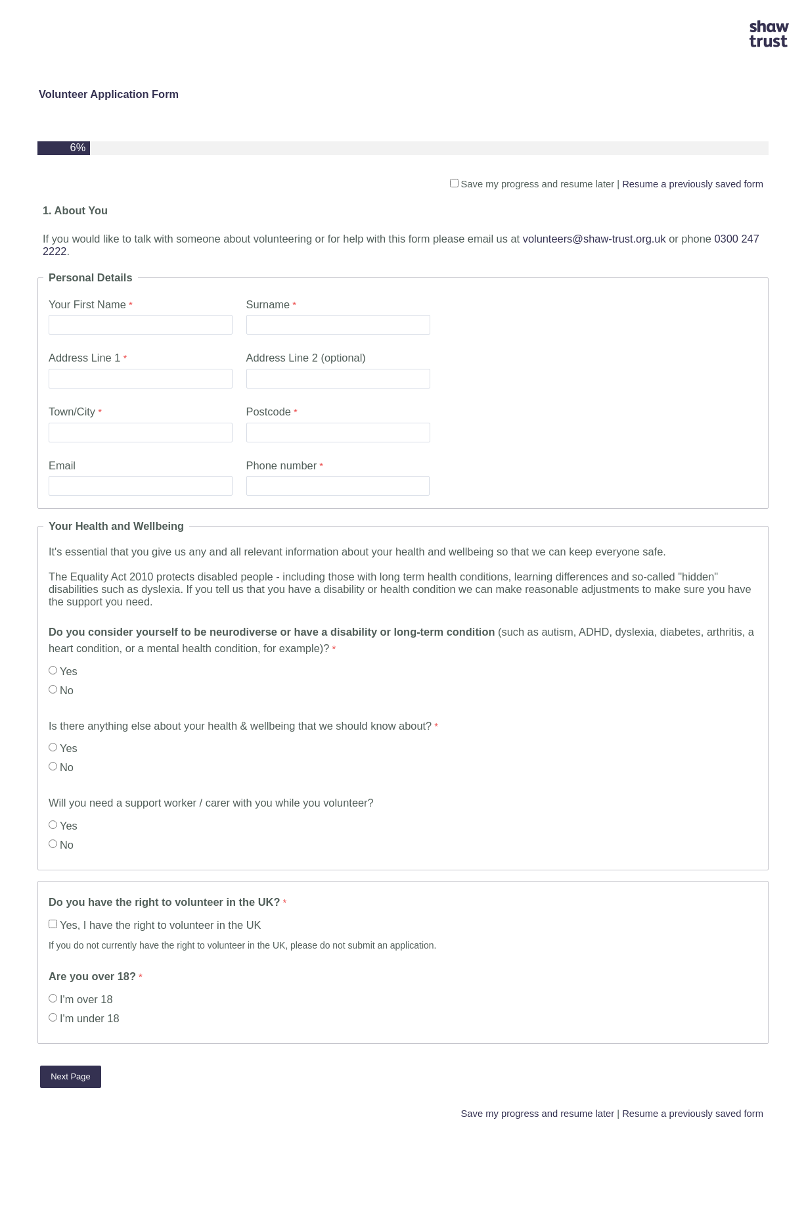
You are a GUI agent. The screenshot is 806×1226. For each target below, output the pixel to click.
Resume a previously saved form (692, 184)
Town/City (72, 411)
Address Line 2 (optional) (306, 358)
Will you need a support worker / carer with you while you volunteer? (211, 803)
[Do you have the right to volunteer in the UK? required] (208, 903)
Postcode (268, 411)
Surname (268, 304)
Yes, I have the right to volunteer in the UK (160, 925)
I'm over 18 (86, 999)
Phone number (281, 465)
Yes (69, 671)
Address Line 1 (84, 358)
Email (62, 465)
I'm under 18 (90, 1018)
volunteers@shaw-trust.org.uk (594, 239)
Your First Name (87, 304)
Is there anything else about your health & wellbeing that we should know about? (240, 726)
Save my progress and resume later (538, 184)
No (67, 690)
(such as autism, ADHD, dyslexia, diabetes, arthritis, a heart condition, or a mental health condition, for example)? (401, 640)
